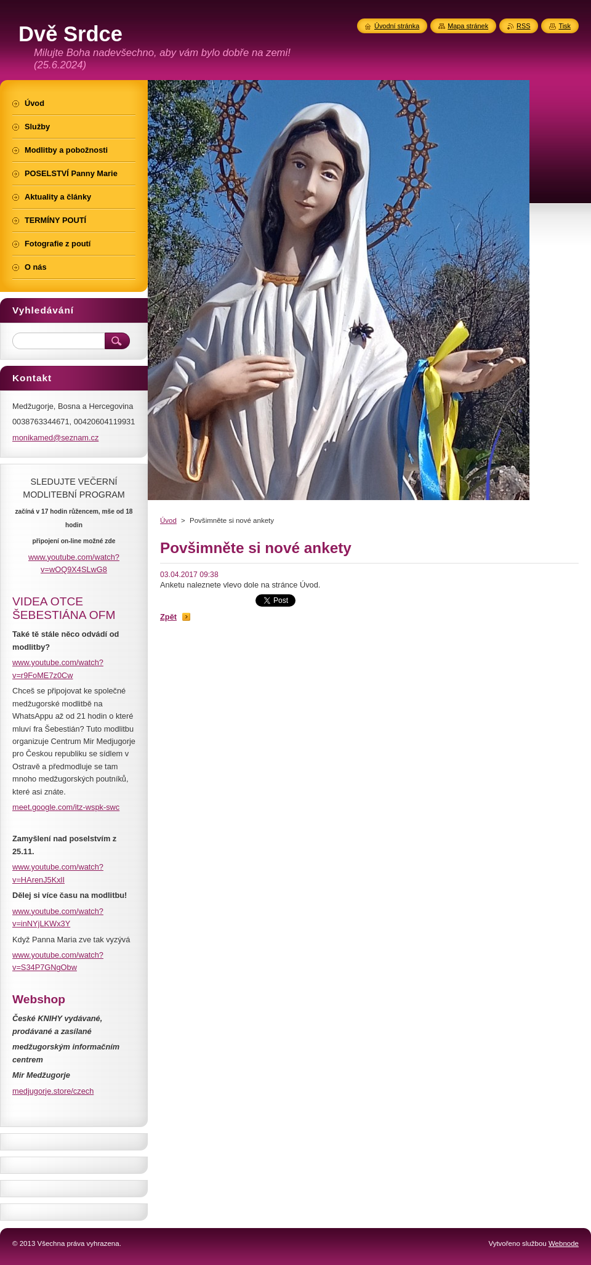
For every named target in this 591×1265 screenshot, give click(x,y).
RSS (523, 26)
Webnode (564, 1243)
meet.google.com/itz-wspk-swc (65, 807)
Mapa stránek (468, 26)
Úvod (168, 520)
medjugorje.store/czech (53, 1091)
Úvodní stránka (396, 26)
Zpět (168, 616)
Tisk (564, 26)
